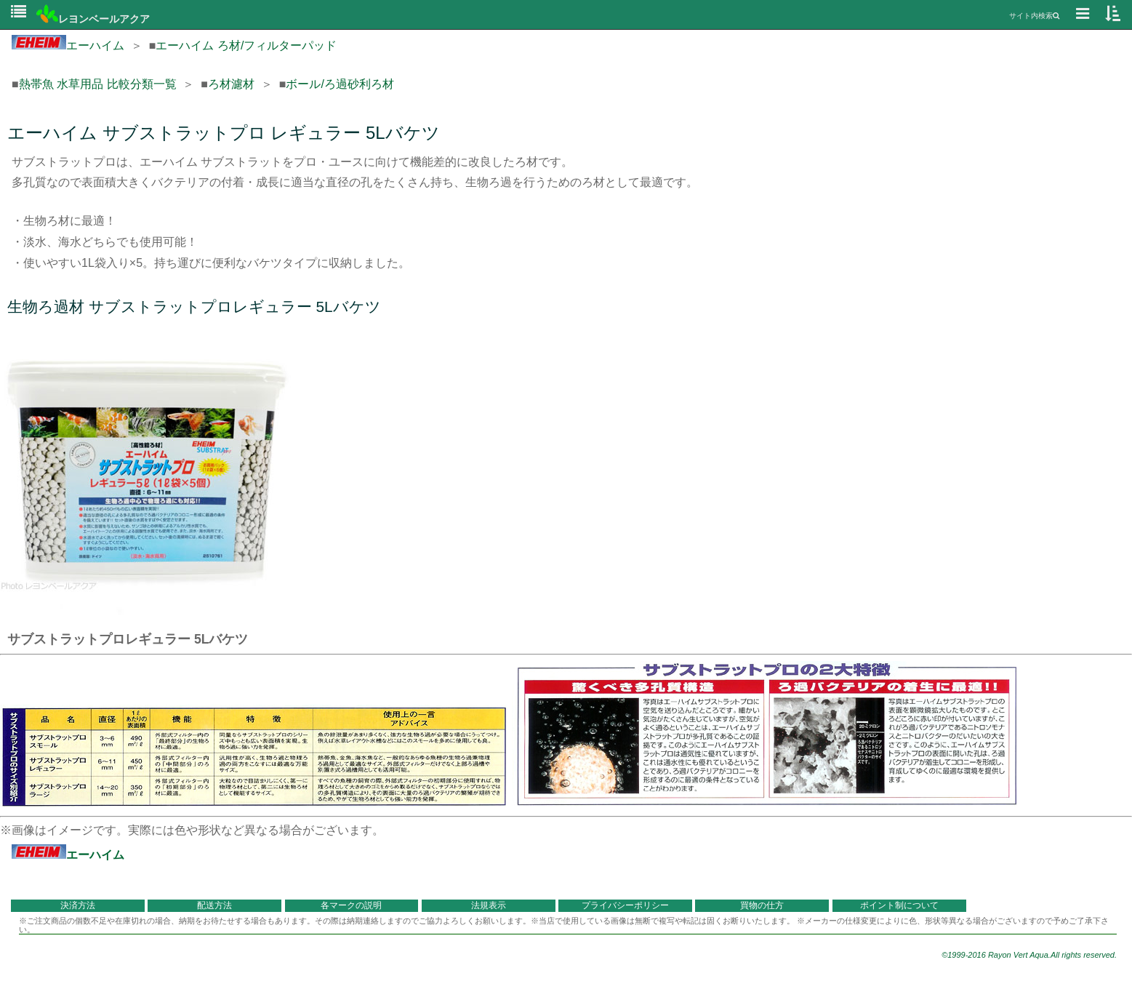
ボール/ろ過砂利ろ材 (339, 84)
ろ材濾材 (231, 84)
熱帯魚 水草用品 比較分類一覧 (98, 84)
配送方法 (214, 905)
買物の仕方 (762, 905)
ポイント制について (899, 905)
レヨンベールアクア (93, 19)
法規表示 (488, 905)
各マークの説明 (351, 905)
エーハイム (68, 45)
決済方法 (77, 905)
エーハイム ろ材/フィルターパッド (246, 45)
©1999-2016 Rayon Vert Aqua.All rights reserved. (1029, 954)
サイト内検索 (1034, 16)
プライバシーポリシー (625, 905)
